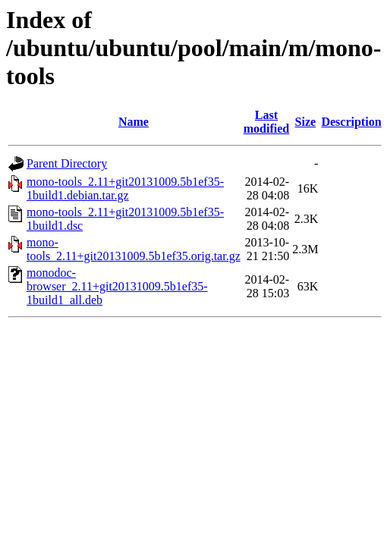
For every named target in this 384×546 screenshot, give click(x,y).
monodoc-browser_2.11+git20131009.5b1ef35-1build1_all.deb (117, 286)
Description (351, 121)
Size (305, 121)
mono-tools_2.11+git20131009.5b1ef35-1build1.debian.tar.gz (125, 188)
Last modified (266, 121)
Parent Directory (67, 163)
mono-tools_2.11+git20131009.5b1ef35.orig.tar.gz (134, 249)
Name (133, 121)
